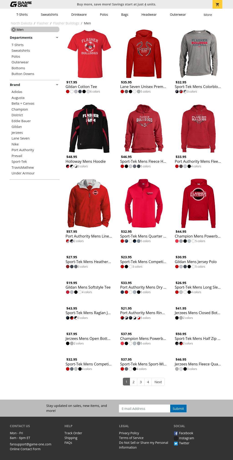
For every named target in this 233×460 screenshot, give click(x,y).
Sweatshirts (49, 14)
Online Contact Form (25, 449)
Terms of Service (131, 438)
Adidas (17, 92)
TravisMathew (23, 167)
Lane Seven (21, 138)
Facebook (183, 433)
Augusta (18, 98)
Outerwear (178, 14)
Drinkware (79, 14)
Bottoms (18, 68)
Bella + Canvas (23, 103)
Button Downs (23, 74)
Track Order (73, 433)
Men (18, 29)
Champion (20, 109)
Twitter (181, 443)
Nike (15, 144)
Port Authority (23, 150)
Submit (178, 408)
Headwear (149, 14)
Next (158, 382)
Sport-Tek (19, 161)
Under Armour (23, 173)
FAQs (68, 442)
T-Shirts (22, 14)
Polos (104, 14)
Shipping (70, 438)
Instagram (184, 438)
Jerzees (17, 132)
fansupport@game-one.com (30, 444)
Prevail (17, 156)
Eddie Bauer (21, 121)
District (17, 115)
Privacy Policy (129, 433)
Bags (124, 14)
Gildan (17, 127)
